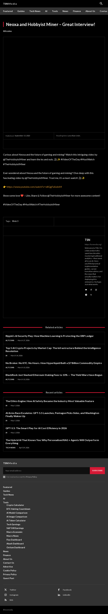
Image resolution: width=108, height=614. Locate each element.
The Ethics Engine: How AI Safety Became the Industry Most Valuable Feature (50, 401)
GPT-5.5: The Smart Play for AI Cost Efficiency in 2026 (36, 428)
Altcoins (7, 31)
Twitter (13, 590)
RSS (11, 600)
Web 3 (15, 221)
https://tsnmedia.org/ (93, 244)
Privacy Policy (31, 477)
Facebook (67, 590)
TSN (87, 240)
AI (6, 356)
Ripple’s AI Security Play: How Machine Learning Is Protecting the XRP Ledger (50, 335)
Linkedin (66, 595)
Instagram (14, 595)
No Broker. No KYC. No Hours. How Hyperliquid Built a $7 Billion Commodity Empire (54, 362)
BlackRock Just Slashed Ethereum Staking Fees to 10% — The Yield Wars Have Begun (54, 374)
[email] (46, 470)
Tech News (11, 448)
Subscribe (97, 470)
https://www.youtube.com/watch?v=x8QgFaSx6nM (34, 186)
